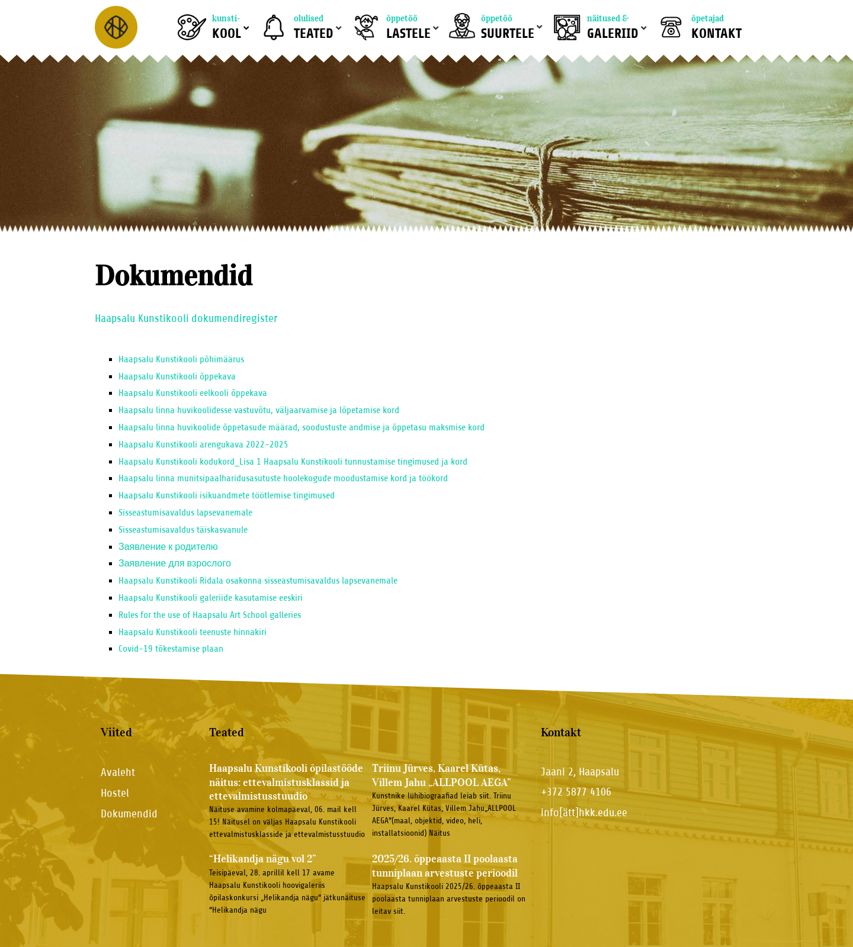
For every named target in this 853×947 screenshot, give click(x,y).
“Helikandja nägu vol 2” (262, 858)
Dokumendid (129, 813)
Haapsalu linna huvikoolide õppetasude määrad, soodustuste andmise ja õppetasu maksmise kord (301, 427)
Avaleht (118, 772)
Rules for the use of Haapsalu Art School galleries (209, 615)
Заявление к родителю (169, 547)
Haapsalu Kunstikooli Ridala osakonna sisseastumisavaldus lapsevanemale (257, 580)
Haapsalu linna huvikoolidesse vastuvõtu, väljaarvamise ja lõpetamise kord (258, 410)
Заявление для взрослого (174, 563)
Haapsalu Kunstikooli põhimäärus (181, 359)
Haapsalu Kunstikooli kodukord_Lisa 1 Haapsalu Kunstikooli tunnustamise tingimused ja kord (292, 461)
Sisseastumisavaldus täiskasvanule (183, 529)
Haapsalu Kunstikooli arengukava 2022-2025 (203, 444)
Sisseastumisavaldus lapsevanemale (185, 512)
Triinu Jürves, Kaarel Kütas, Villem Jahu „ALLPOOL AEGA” (441, 775)
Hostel (115, 793)
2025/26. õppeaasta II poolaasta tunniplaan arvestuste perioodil (445, 865)
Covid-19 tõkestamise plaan (170, 648)
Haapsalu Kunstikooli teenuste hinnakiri (192, 632)
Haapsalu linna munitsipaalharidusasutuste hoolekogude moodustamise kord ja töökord (283, 478)
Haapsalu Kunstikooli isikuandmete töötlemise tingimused (226, 495)
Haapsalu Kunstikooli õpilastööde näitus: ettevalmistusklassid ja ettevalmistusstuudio (286, 782)
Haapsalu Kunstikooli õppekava (177, 376)
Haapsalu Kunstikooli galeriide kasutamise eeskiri (210, 597)
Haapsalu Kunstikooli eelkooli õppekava (192, 393)
